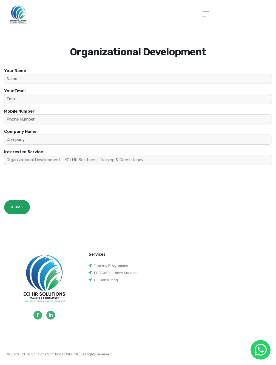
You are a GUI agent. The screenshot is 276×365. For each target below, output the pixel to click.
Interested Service (138, 157)
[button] (206, 14)
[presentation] (45, 179)
